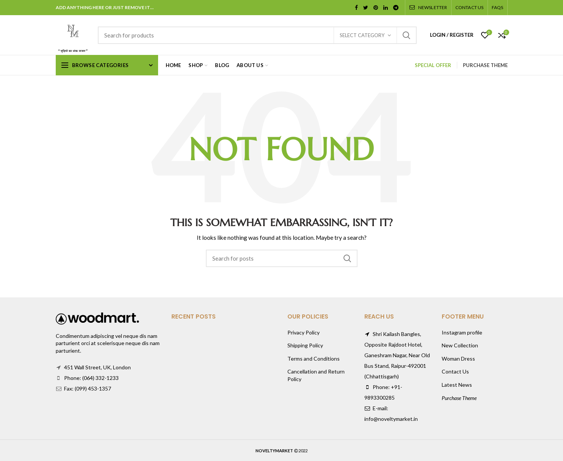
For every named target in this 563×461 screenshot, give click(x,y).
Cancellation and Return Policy (316, 375)
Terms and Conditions (313, 358)
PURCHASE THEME (485, 65)
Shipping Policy (305, 345)
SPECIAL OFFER (433, 65)
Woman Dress (458, 358)
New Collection (460, 345)
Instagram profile (462, 332)
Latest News (457, 384)
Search (406, 35)
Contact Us (455, 371)
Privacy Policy (303, 332)
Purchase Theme (459, 398)
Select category (362, 35)
